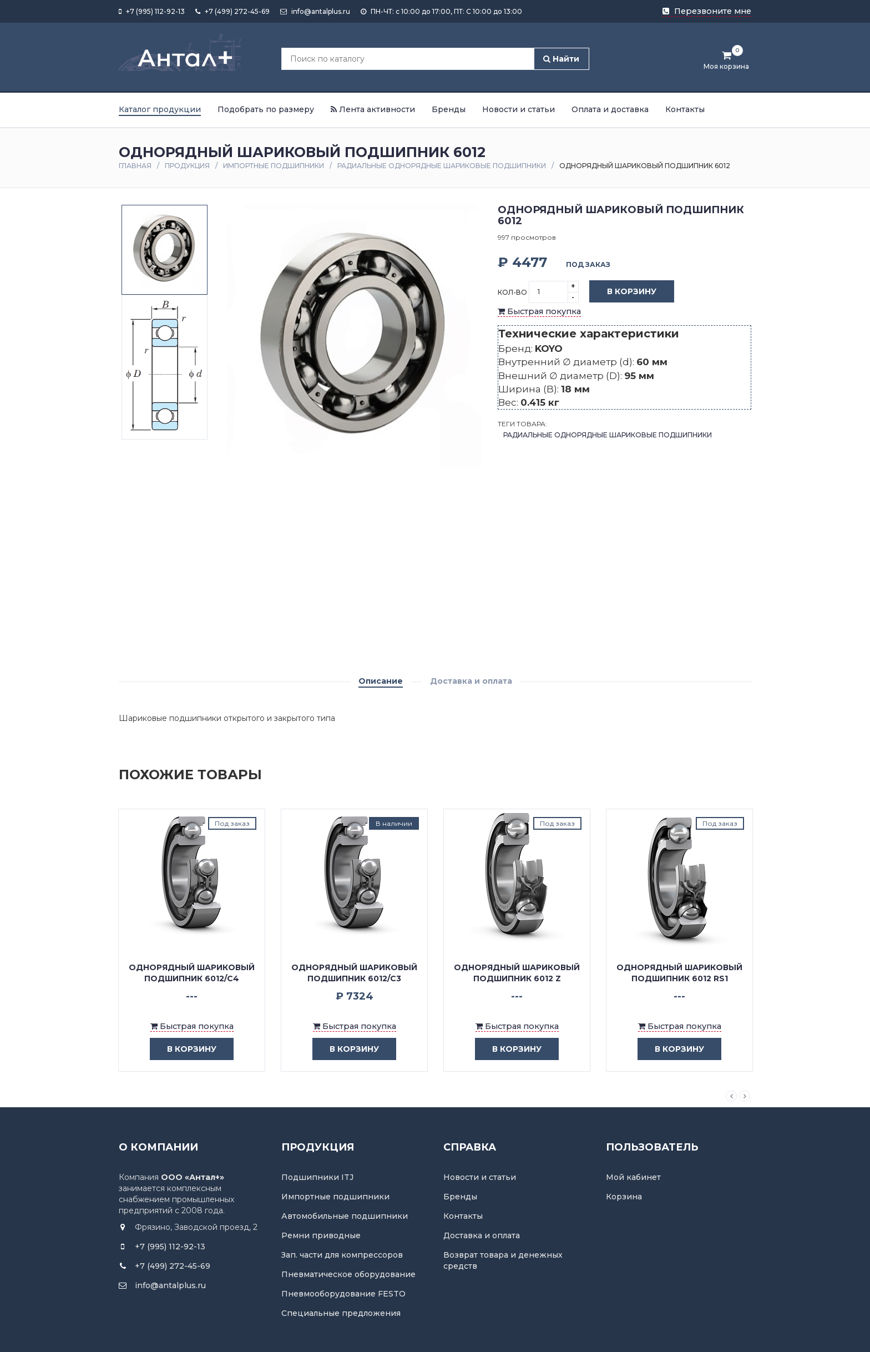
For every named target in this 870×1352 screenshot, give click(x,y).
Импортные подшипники (273, 166)
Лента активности (373, 109)
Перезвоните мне (706, 11)
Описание (380, 681)
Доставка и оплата (471, 681)
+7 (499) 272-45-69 (232, 11)
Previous (731, 1096)
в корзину (183, 1049)
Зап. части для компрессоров (342, 1255)
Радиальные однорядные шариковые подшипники (441, 166)
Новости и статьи (518, 109)
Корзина (624, 1197)
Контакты (685, 109)
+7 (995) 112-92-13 (152, 11)
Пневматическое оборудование (348, 1274)
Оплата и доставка (610, 109)
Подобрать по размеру (266, 109)
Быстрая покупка (539, 311)
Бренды (449, 109)
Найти (561, 59)
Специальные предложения (341, 1313)
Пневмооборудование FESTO (343, 1294)
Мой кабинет (633, 1177)
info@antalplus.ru (315, 11)
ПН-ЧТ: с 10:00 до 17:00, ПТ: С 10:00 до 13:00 (441, 11)
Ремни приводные (321, 1235)
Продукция (187, 166)
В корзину (623, 291)
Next (744, 1096)
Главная (135, 166)
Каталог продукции (160, 109)
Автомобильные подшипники (344, 1216)
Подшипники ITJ (317, 1177)
